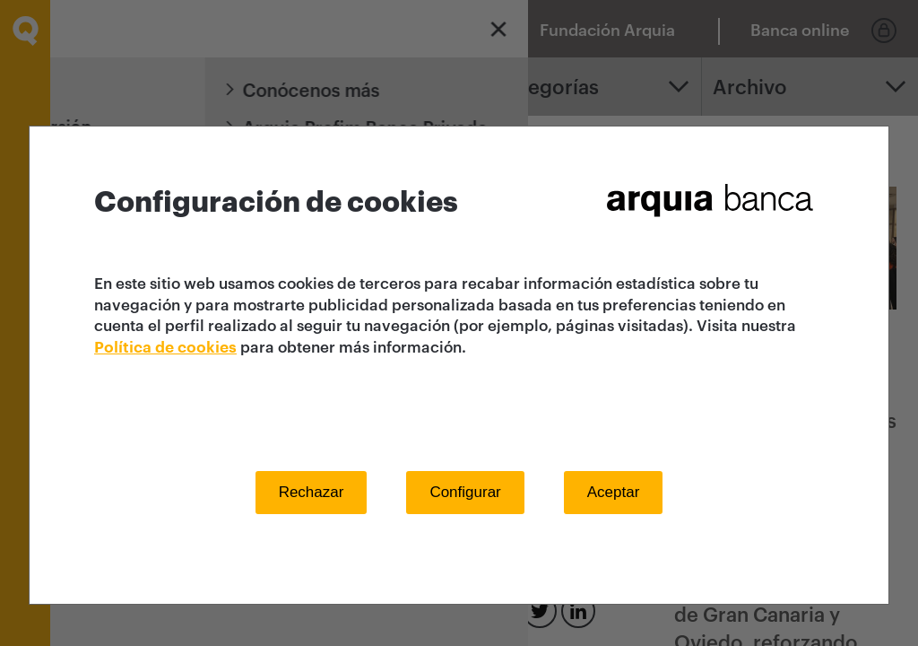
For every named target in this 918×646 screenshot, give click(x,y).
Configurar (464, 492)
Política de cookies (165, 347)
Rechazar (311, 492)
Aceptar (613, 492)
